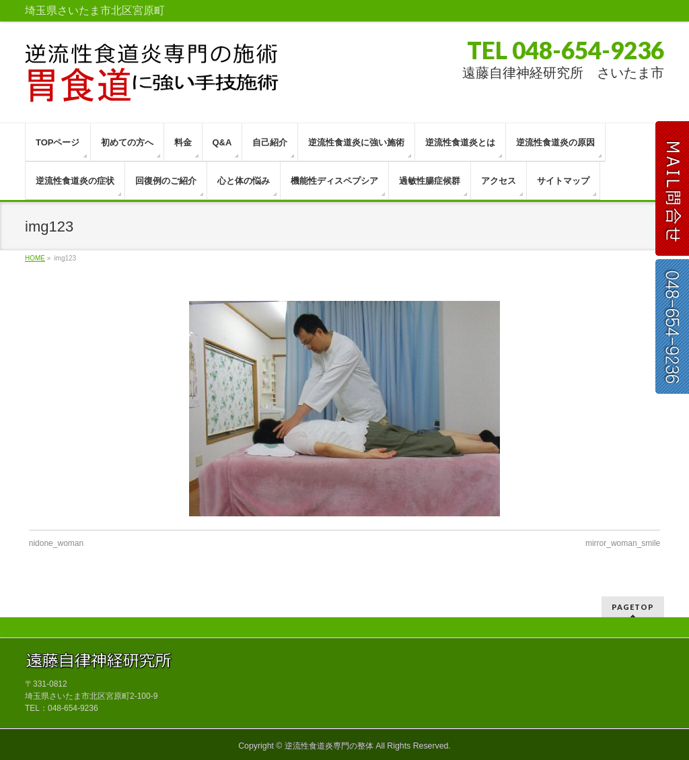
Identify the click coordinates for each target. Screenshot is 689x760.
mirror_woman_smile (622, 543)
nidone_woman (56, 543)
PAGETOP (633, 606)
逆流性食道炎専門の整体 (329, 746)
